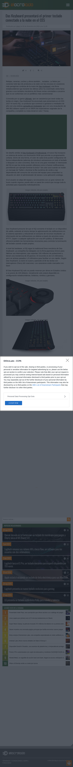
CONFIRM (13, 403)
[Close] (68, 361)
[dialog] (36, 383)
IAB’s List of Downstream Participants (46, 385)
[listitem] (36, 396)
